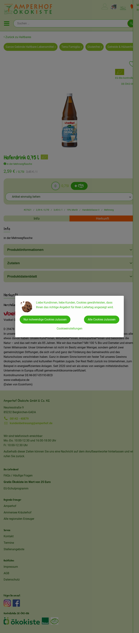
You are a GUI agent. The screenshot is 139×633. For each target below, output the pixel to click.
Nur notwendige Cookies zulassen (45, 319)
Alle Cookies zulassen (101, 319)
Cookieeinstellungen (69, 328)
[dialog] (69, 316)
